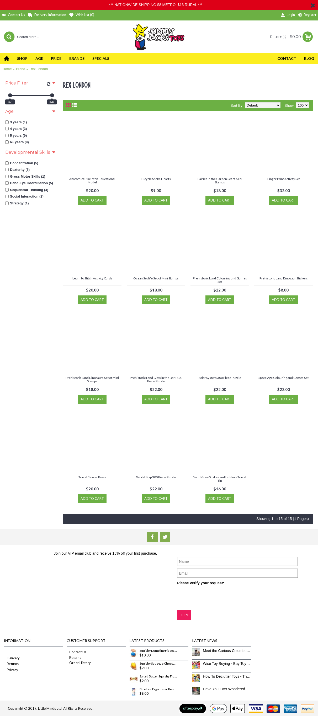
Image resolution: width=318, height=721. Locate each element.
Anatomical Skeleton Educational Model (92, 180)
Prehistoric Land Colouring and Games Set (220, 280)
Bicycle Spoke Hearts (156, 179)
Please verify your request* (200, 583)
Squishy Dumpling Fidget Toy (158, 651)
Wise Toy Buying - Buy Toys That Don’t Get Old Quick (227, 663)
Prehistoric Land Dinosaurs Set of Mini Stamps (92, 379)
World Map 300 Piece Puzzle (156, 477)
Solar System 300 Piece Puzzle (220, 378)
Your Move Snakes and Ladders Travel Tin (219, 479)
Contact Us (76, 652)
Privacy (11, 670)
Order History (79, 663)
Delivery (12, 658)
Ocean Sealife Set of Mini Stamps (156, 278)
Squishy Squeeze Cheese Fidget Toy (158, 663)
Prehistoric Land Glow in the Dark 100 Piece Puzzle (156, 379)
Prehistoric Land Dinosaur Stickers (283, 278)
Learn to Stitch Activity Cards (92, 278)
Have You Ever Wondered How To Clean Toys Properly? (227, 689)
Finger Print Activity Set (283, 179)
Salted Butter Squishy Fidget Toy (158, 676)
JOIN (184, 615)
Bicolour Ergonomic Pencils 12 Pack (158, 689)
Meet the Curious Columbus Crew (227, 651)
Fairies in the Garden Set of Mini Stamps (220, 180)
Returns (11, 664)
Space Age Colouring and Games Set (283, 378)
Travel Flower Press (92, 477)
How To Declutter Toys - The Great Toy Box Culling (227, 676)
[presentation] (217, 597)
